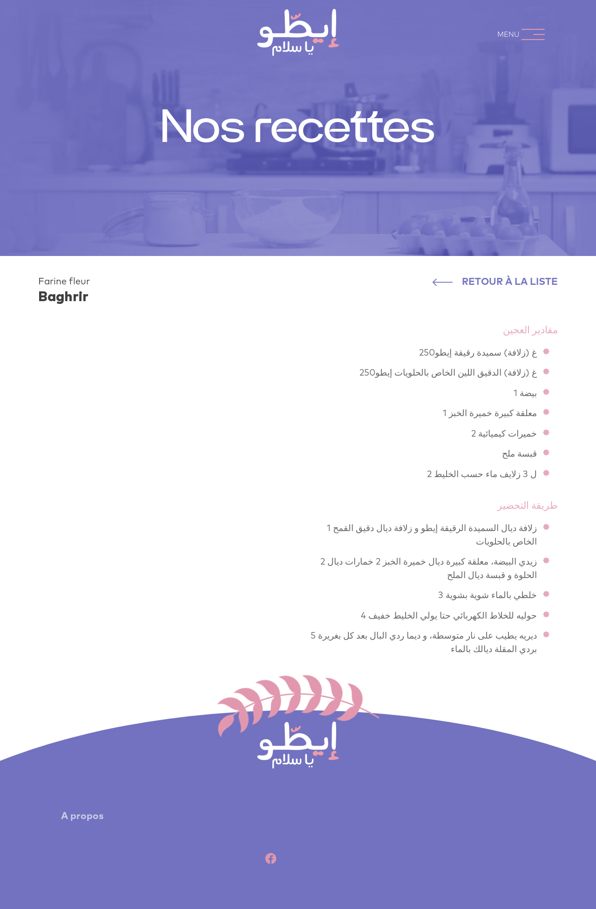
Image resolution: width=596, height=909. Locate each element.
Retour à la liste (495, 282)
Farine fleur (64, 281)
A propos (82, 820)
